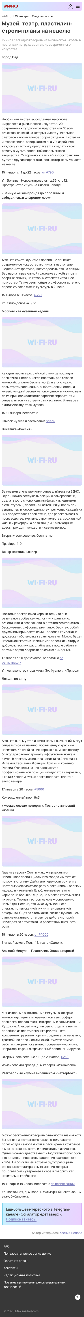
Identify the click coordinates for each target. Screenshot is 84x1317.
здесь (50, 421)
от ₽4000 (41, 934)
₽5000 (39, 789)
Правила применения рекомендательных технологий (35, 1284)
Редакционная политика (22, 1275)
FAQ (6, 1246)
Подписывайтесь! (21, 1219)
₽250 (65, 1057)
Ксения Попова (71, 1233)
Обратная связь (16, 1260)
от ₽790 (48, 172)
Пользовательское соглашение (27, 1253)
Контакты (11, 1268)
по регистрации (63, 1184)
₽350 (38, 295)
